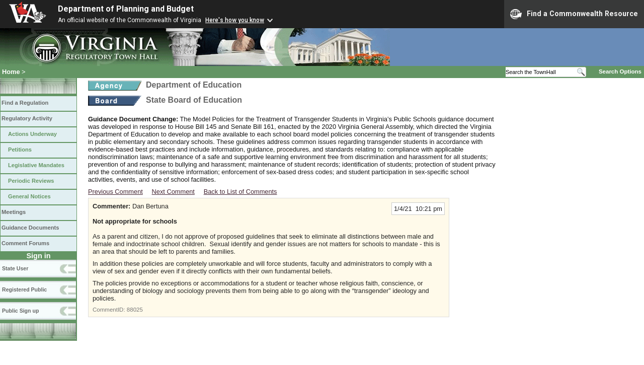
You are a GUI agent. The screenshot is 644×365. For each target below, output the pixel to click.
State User (15, 268)
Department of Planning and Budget (126, 9)
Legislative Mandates (36, 165)
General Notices (29, 196)
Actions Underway (32, 134)
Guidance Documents (30, 228)
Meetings (14, 212)
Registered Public (24, 289)
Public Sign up (20, 311)
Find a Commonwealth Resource (574, 14)
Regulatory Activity (27, 118)
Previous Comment (115, 191)
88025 (135, 310)
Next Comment (173, 191)
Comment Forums (25, 243)
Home (11, 72)
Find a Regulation (25, 103)
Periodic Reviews (31, 181)
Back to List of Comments (240, 191)
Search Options (620, 71)
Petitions (20, 150)
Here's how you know (234, 20)
